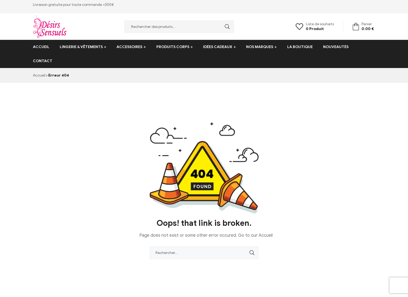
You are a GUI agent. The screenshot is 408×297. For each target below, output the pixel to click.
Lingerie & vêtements (81, 47)
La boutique (300, 47)
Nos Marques (259, 47)
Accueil (41, 47)
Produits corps (172, 47)
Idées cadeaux (217, 47)
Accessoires (129, 47)
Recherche (226, 26)
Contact (42, 61)
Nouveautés (336, 47)
